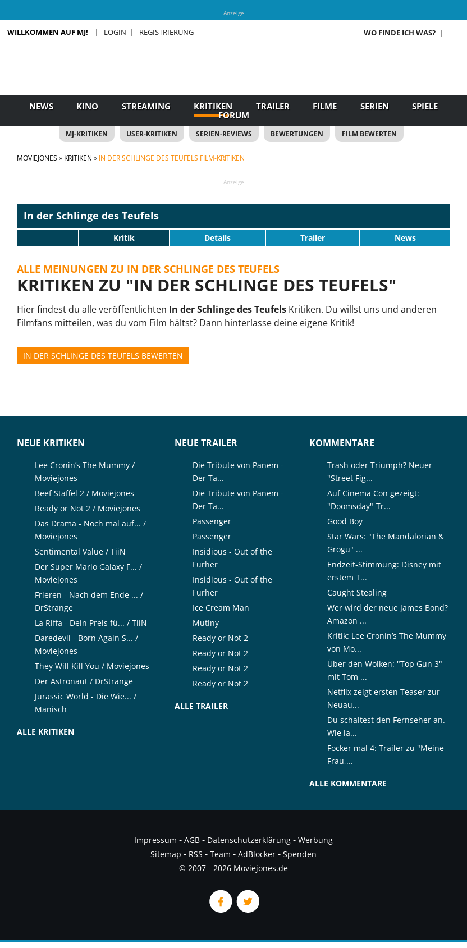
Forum (233, 115)
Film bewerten (369, 134)
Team (220, 854)
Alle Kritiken (45, 731)
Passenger (212, 521)
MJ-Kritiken (87, 134)
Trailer (273, 106)
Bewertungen (297, 134)
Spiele (425, 106)
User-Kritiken (151, 134)
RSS (196, 854)
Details (217, 237)
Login (115, 32)
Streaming (146, 106)
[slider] (47, 237)
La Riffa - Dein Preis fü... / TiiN (91, 622)
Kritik (124, 237)
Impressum (155, 840)
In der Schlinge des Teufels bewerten (103, 355)
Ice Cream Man (221, 607)
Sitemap (165, 854)
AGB (192, 840)
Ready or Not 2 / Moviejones (87, 508)
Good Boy (345, 521)
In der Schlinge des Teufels (91, 215)
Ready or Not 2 (220, 638)
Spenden (300, 854)
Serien (374, 106)
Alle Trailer (201, 705)
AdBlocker (257, 854)
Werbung (315, 840)
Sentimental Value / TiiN (80, 551)
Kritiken (213, 106)
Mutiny (206, 622)
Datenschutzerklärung (249, 840)
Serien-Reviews (224, 134)
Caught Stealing (357, 592)
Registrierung (166, 32)
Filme (325, 106)
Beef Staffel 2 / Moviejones (84, 493)
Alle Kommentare (348, 783)
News (41, 106)
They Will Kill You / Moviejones (92, 666)
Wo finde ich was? (400, 33)
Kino (87, 106)
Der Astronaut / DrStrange (84, 681)
